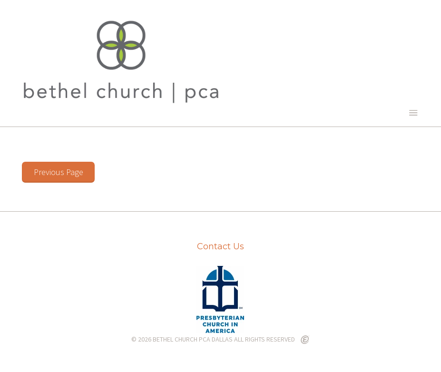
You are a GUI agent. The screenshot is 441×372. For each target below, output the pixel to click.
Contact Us (220, 246)
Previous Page (58, 171)
